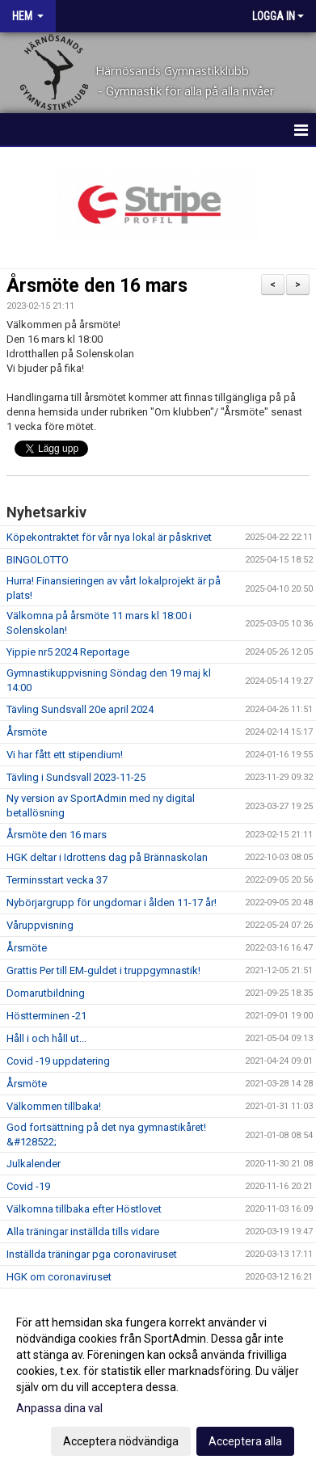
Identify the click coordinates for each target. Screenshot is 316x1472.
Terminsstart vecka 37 (56, 880)
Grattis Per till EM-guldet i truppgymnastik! (103, 970)
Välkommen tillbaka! (53, 1106)
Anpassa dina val (59, 1408)
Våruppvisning (40, 925)
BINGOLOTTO (37, 560)
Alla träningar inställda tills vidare (82, 1231)
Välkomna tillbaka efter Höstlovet (84, 1209)
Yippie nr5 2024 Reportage (67, 652)
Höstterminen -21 (46, 1016)
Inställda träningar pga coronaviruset (91, 1254)
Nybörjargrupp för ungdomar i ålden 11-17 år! (111, 902)
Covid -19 (28, 1186)
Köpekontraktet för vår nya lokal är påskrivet (109, 537)
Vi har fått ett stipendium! (64, 755)
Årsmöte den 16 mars (96, 286)
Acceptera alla (245, 1441)
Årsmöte (26, 732)
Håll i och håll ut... (46, 1038)
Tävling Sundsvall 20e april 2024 (80, 709)
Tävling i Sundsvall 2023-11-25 (75, 777)
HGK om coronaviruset (59, 1277)
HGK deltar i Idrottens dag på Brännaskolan (107, 857)
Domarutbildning (45, 993)
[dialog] (158, 1381)
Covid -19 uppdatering (58, 1061)
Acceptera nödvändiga (121, 1441)
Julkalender (33, 1164)
